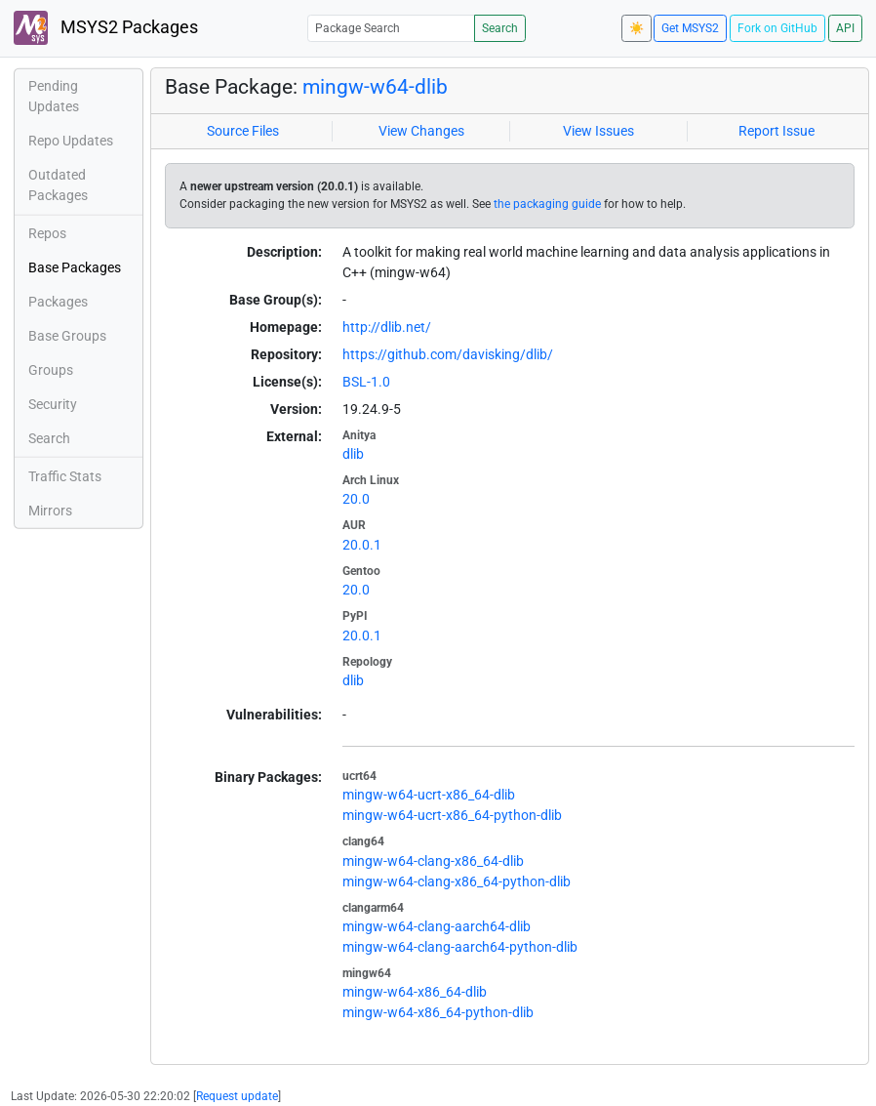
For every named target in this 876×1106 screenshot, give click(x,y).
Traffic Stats (64, 476)
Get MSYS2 (690, 28)
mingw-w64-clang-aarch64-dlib (436, 926)
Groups (50, 370)
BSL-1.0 (366, 381)
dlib (353, 454)
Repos (47, 233)
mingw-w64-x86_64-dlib (414, 992)
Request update (237, 1096)
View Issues (598, 131)
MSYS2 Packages (106, 28)
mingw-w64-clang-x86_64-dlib (433, 861)
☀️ (636, 28)
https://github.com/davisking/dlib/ (447, 354)
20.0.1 (361, 545)
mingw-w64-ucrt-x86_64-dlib (428, 794)
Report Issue (776, 131)
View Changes (421, 131)
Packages (58, 301)
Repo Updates (70, 140)
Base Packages (74, 267)
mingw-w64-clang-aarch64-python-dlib (459, 947)
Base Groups (67, 336)
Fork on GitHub (777, 28)
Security (52, 404)
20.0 (356, 499)
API (845, 28)
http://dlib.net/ (386, 327)
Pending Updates (53, 96)
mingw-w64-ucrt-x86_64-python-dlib (452, 815)
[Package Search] (391, 28)
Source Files (243, 131)
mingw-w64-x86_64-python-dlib (438, 1012)
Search (500, 28)
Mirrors (50, 510)
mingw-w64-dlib (375, 87)
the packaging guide (547, 204)
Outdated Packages (58, 185)
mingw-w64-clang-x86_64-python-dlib (456, 881)
